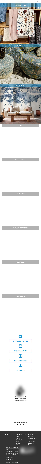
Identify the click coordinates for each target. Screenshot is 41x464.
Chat (29, 444)
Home (17, 436)
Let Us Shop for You (32, 438)
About (17, 441)
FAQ (17, 444)
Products (18, 438)
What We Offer (19, 440)
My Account (30, 436)
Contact (18, 443)
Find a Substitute (31, 441)
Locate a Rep (31, 443)
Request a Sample (32, 440)
